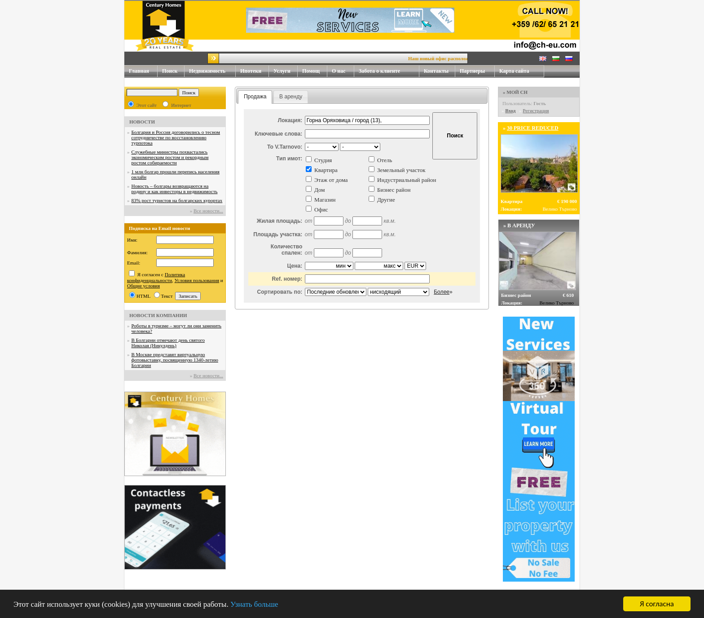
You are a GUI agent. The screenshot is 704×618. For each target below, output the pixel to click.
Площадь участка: (277, 234)
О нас (343, 71)
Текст (167, 296)
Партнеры (472, 71)
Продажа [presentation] (255, 96)
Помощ (314, 71)
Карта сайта (514, 71)
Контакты (439, 71)
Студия (323, 160)
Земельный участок (401, 170)
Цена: (295, 266)
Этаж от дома (331, 180)
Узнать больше (254, 604)
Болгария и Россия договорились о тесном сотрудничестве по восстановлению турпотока (176, 137)
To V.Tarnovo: (284, 147)
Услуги (285, 71)
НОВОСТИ (142, 121)
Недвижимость (212, 71)
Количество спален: (286, 249)
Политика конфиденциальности (156, 277)
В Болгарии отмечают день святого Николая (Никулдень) (168, 342)
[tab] (255, 97)
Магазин (324, 199)
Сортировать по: (279, 292)
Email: (133, 262)
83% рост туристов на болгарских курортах (177, 200)
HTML (143, 296)
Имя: (132, 240)
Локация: (290, 120)
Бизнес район (393, 189)
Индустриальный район (406, 180)
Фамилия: (137, 252)
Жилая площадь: (280, 221)
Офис (321, 209)
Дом (319, 189)
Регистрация (536, 110)
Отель (384, 160)
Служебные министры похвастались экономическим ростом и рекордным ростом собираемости (170, 157)
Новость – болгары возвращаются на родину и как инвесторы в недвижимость (175, 188)
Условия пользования (197, 280)
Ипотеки (250, 71)
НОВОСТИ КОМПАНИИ (158, 315)
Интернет (181, 105)
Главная (139, 71)
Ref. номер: (287, 279)
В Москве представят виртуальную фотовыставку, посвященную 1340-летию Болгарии (175, 360)
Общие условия (143, 285)
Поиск (170, 71)
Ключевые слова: (278, 134)
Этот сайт (146, 105)
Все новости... (208, 210)
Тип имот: (289, 158)
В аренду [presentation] (290, 96)
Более (441, 292)
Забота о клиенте (379, 71)
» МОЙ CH (515, 92)
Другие (386, 199)
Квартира (326, 170)
